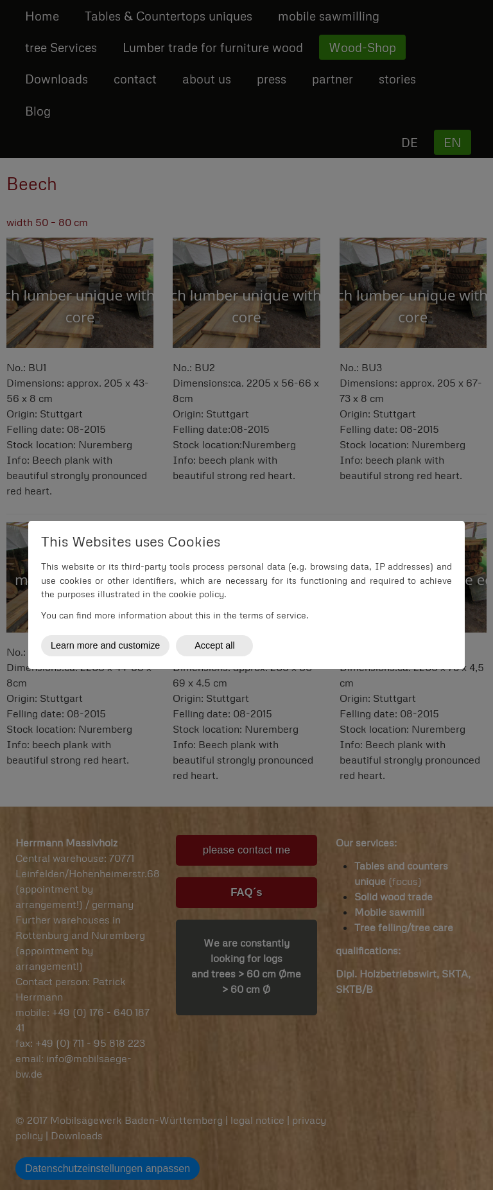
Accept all (214, 645)
